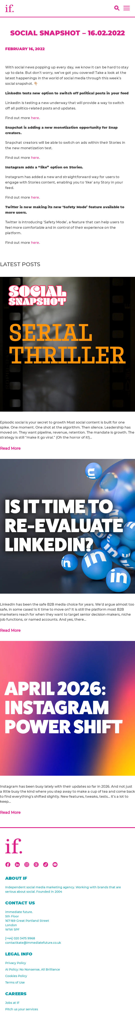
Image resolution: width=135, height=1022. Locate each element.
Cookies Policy (16, 976)
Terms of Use (15, 982)
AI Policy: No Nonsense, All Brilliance (32, 969)
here (35, 118)
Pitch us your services (21, 1009)
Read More (10, 448)
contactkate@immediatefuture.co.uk (33, 943)
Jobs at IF (12, 1003)
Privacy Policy (15, 963)
